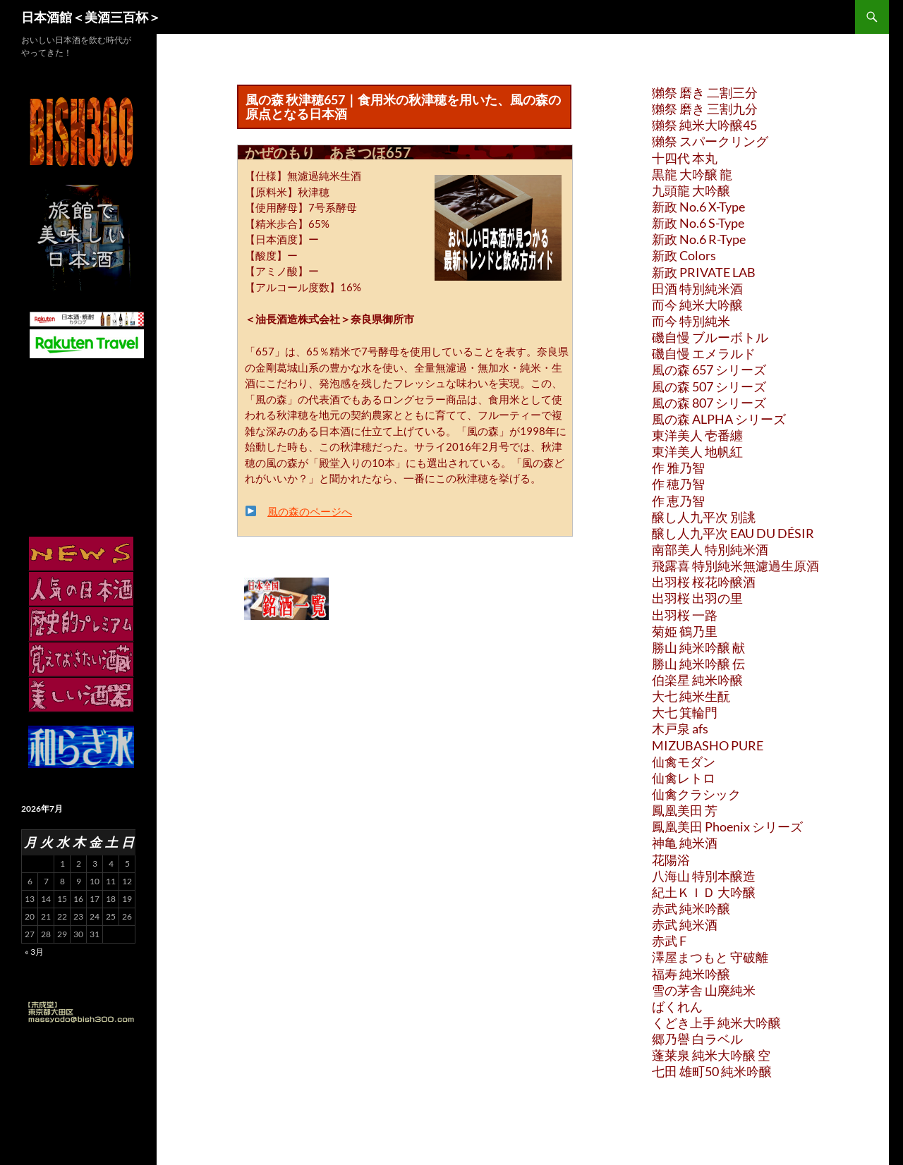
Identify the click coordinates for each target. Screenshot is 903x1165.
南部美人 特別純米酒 (710, 549)
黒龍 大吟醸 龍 (692, 174)
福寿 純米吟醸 (691, 974)
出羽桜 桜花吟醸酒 (704, 582)
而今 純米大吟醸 (697, 304)
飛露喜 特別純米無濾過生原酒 (735, 565)
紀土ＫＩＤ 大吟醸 (704, 892)
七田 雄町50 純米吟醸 (712, 1071)
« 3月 (34, 951)
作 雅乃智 (678, 467)
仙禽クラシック (696, 794)
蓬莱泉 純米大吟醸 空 (711, 1055)
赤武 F (669, 941)
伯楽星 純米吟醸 (697, 680)
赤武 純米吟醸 (691, 908)
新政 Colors (684, 255)
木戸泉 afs (680, 728)
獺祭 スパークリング (710, 141)
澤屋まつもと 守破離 (710, 957)
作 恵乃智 (678, 500)
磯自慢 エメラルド (704, 353)
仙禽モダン (683, 761)
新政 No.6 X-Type (698, 206)
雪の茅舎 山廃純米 (704, 990)
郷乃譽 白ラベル (697, 1039)
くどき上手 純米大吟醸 (716, 1022)
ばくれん (677, 1006)
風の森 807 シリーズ (709, 402)
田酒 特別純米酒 (697, 288)
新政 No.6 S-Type (698, 223)
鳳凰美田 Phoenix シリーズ (727, 826)
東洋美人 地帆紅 (697, 451)
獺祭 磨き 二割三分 (705, 92)
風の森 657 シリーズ (709, 369)
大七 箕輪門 (684, 712)
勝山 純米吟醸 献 (698, 647)
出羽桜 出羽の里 (697, 598)
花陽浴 (671, 859)
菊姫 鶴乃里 (684, 631)
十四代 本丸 (684, 158)
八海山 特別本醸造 (704, 876)
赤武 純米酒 (684, 924)
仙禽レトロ (683, 778)
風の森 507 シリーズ (709, 386)
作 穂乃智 (678, 484)
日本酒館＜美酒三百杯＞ (91, 17)
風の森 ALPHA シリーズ (719, 419)
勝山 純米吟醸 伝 (698, 663)
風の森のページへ (309, 511)
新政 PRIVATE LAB (704, 272)
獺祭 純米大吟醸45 (704, 125)
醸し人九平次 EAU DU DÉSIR (733, 533)
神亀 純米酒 (684, 842)
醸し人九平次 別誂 (704, 517)
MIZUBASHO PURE (707, 745)
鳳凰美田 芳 (684, 810)
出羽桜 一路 (684, 615)
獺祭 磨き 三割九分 (705, 108)
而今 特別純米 (691, 321)
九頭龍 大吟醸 (691, 190)
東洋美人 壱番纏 (697, 435)
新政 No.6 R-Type (699, 239)
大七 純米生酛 (691, 696)
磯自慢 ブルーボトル (710, 337)
